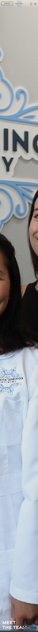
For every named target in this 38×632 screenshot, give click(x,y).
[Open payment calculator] (29, 628)
